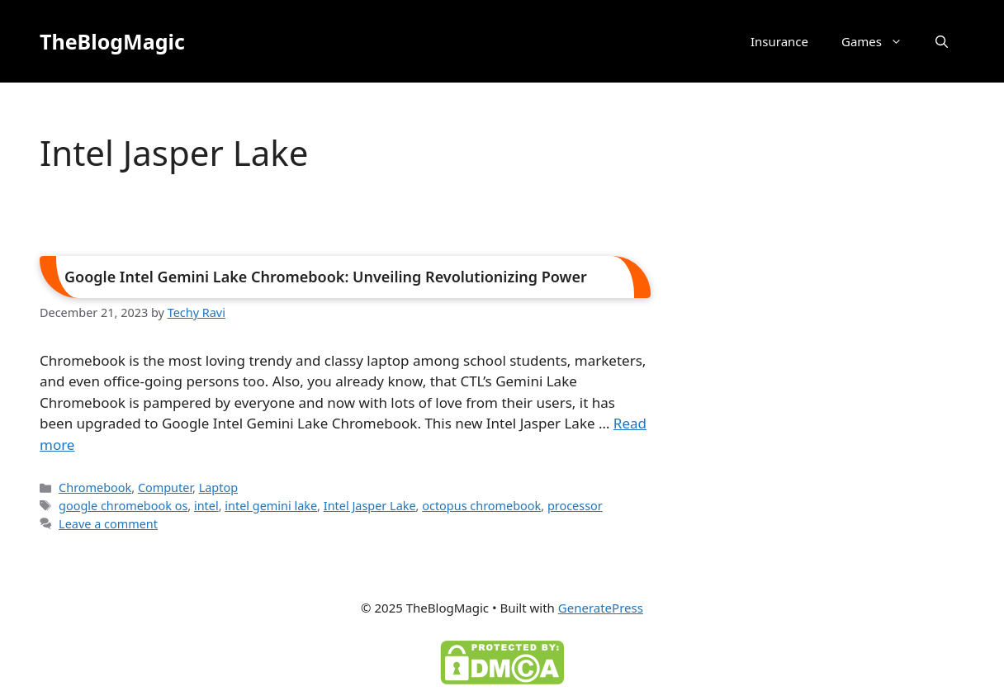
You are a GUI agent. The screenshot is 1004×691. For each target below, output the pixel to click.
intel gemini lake (271, 506)
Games (880, 41)
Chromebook (95, 487)
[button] (941, 41)
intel (206, 506)
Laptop (218, 487)
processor (575, 506)
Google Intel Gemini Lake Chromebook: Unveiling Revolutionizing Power (325, 276)
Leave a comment (108, 524)
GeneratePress (600, 607)
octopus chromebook (481, 506)
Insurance (779, 41)
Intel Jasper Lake (370, 506)
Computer (165, 487)
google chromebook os (123, 506)
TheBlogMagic (112, 41)
